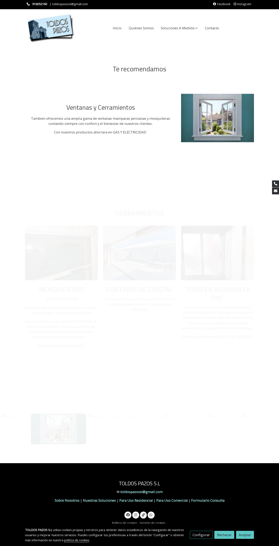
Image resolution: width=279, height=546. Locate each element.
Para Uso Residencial (136, 500)
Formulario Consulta (207, 500)
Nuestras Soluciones (100, 500)
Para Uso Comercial (172, 500)
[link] (51, 28)
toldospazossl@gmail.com (141, 491)
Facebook (221, 4)
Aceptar (245, 534)
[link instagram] (135, 514)
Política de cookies (124, 523)
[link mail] (275, 190)
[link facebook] (127, 514)
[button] (179, 28)
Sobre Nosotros (67, 500)
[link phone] (275, 183)
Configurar (201, 534)
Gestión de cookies (152, 523)
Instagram (242, 4)
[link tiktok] (143, 514)
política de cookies (76, 540)
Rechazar (224, 534)
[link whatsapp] (151, 514)
